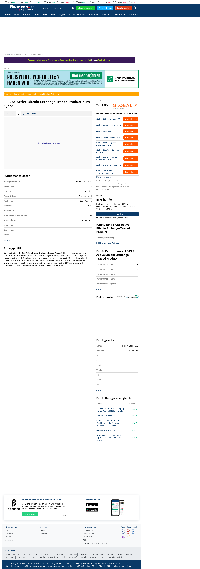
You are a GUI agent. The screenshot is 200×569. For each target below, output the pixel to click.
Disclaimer (87, 537)
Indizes (26, 14)
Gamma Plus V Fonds (105, 430)
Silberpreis (32, 557)
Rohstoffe (93, 14)
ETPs (53, 14)
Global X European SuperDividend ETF (104, 171)
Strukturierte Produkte (57, 557)
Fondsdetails (131, 119)
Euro (58, 2)
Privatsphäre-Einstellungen (95, 543)
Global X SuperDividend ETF (108, 165)
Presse (8, 537)
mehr (7, 240)
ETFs (45, 14)
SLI (23, 554)
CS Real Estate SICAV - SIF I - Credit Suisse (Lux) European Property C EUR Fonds (109, 423)
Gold (89, 2)
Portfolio (83, 557)
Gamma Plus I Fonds (105, 416)
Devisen (105, 14)
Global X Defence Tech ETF (108, 137)
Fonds (36, 14)
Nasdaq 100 (71, 554)
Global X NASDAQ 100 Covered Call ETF (106, 144)
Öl (129, 2)
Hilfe (42, 530)
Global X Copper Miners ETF (108, 125)
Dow (31, 2)
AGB (85, 540)
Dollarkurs (10, 557)
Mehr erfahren (103, 177)
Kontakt (8, 530)
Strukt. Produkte (77, 14)
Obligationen (119, 14)
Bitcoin (99, 2)
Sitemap (9, 540)
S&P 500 (94, 554)
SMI (6, 2)
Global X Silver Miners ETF (108, 119)
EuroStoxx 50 (46, 554)
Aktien (8, 14)
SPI (19, 2)
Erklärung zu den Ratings (108, 243)
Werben (43, 534)
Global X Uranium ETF (106, 131)
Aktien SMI (10, 554)
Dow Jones (59, 554)
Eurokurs (21, 557)
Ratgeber (133, 14)
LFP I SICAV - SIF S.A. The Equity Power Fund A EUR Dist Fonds (110, 409)
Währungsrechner (98, 557)
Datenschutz (88, 534)
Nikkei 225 (83, 554)
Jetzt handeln (117, 214)
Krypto (62, 14)
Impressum (88, 530)
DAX (45, 2)
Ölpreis (111, 557)
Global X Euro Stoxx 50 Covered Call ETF (106, 158)
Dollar (115, 2)
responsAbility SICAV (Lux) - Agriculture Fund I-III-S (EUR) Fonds (108, 438)
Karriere (9, 534)
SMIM (29, 554)
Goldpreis (110, 554)
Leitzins (120, 557)
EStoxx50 (75, 2)
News (17, 14)
